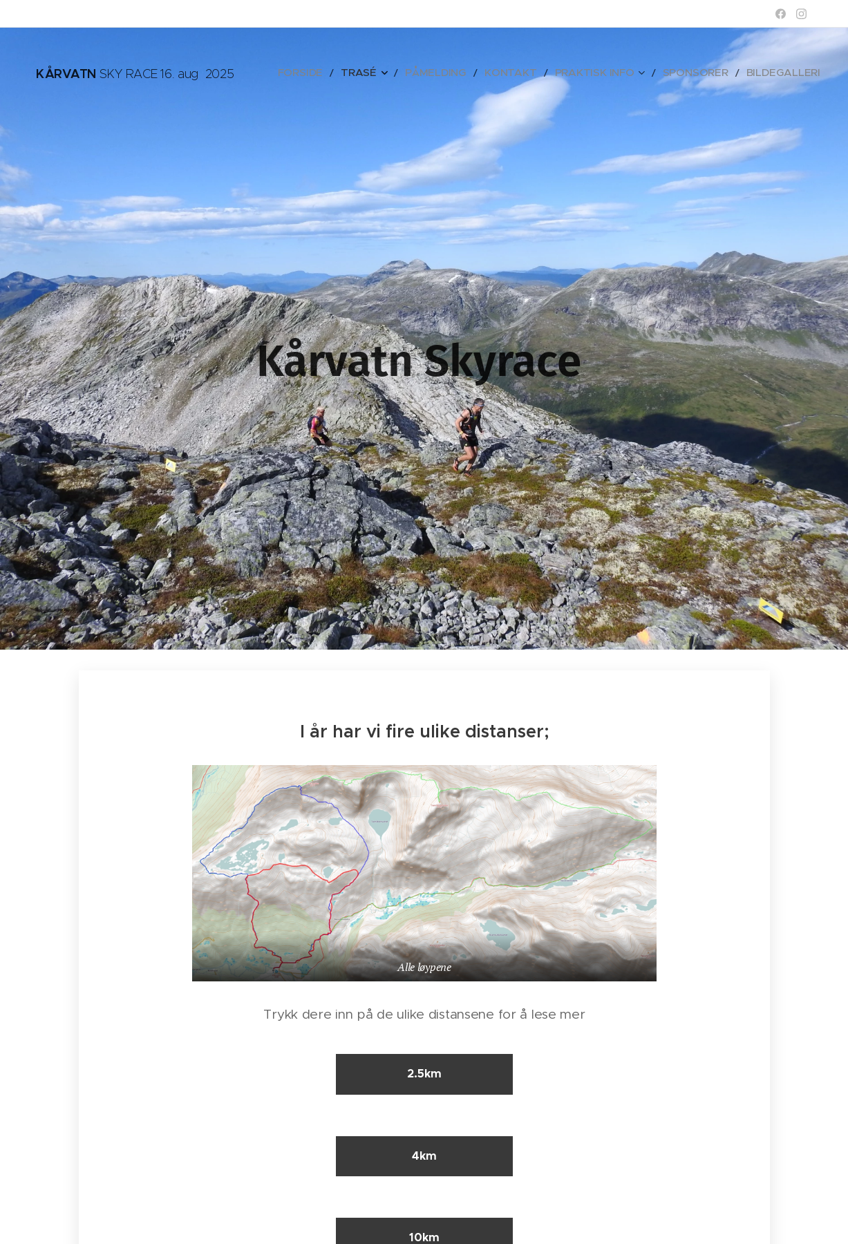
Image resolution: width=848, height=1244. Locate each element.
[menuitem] (357, 72)
